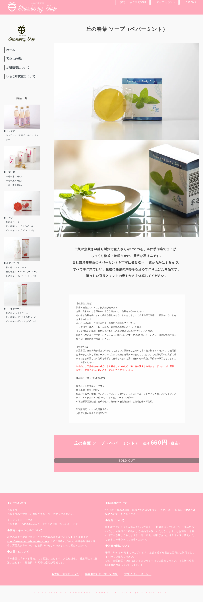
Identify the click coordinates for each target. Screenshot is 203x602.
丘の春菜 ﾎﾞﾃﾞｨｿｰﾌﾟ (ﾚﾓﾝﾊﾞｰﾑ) (21, 272)
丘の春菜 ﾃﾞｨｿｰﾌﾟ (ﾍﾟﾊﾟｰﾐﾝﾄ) (21, 276)
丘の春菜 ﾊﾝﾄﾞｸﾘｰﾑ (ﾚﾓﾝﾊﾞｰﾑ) (21, 317)
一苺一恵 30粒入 (14, 176)
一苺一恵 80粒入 (14, 185)
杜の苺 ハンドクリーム (17, 313)
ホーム (10, 49)
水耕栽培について (18, 67)
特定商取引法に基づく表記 (101, 574)
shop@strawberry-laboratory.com (28, 541)
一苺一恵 (9, 172)
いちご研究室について (20, 76)
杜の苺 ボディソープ (16, 267)
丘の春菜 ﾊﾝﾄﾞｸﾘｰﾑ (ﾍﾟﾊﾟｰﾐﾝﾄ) (22, 321)
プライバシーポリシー (137, 574)
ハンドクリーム (13, 309)
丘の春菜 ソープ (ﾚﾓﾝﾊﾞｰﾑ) (19, 226)
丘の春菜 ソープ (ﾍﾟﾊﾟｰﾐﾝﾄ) (20, 230)
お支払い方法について (65, 574)
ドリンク (9, 131)
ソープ (8, 218)
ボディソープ (11, 263)
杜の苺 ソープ (13, 222)
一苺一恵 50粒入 (14, 181)
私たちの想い (15, 58)
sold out (126, 461)
